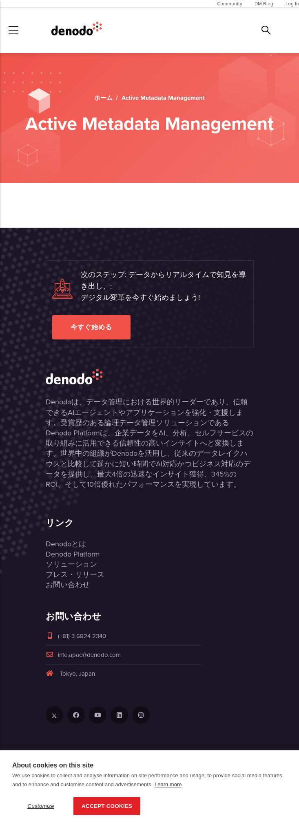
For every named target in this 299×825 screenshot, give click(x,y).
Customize (40, 806)
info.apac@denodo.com (83, 654)
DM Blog (264, 3)
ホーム (103, 97)
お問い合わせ (68, 584)
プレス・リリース (75, 574)
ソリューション (71, 564)
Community (229, 3)
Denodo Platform (73, 554)
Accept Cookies (107, 806)
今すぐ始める (91, 327)
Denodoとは (66, 544)
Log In (292, 3)
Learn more (168, 784)
